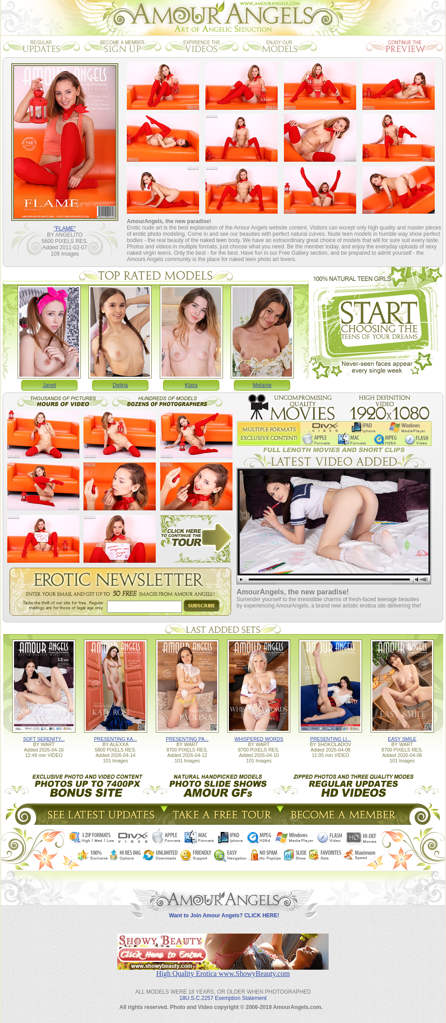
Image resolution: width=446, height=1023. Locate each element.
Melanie (262, 385)
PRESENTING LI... (330, 739)
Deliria (120, 385)
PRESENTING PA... (187, 739)
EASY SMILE (402, 739)
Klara (191, 385)
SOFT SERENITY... (44, 739)
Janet (49, 385)
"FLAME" (65, 228)
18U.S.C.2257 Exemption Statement (222, 998)
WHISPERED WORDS (258, 739)
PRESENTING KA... (115, 739)
